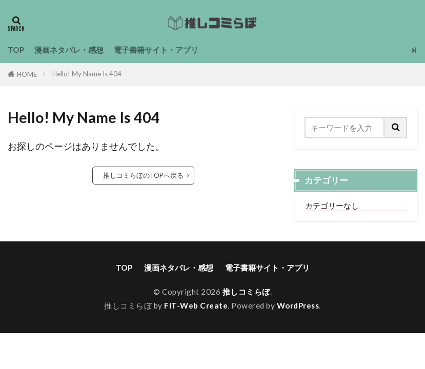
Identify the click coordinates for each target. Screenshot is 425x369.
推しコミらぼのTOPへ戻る (143, 175)
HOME (27, 74)
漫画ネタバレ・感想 (69, 49)
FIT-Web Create (196, 305)
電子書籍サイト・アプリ (156, 49)
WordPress (298, 305)
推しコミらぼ (246, 291)
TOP (16, 49)
